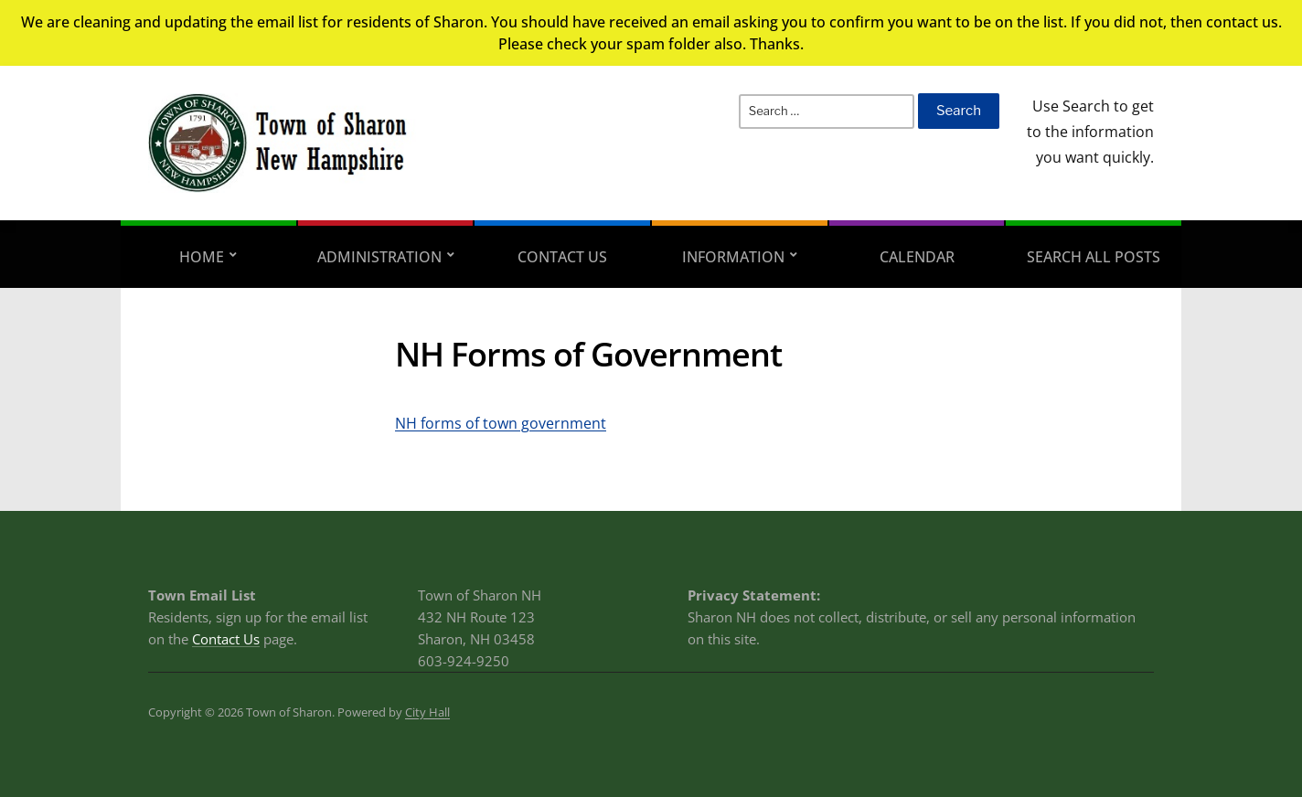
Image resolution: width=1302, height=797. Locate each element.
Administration (379, 257)
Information (733, 257)
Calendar (917, 257)
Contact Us (562, 257)
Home (201, 257)
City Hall (427, 712)
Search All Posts (1093, 257)
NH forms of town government (500, 423)
